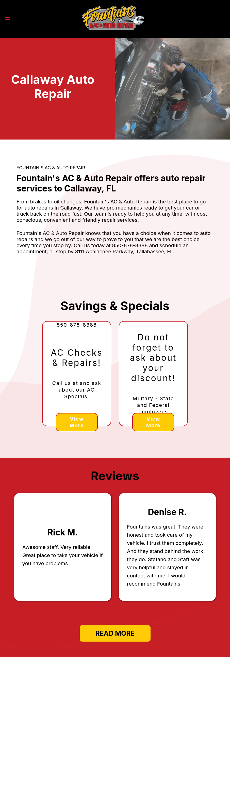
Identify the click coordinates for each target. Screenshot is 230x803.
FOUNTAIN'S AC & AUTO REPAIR (51, 167)
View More (77, 422)
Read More (115, 633)
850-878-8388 (130, 245)
